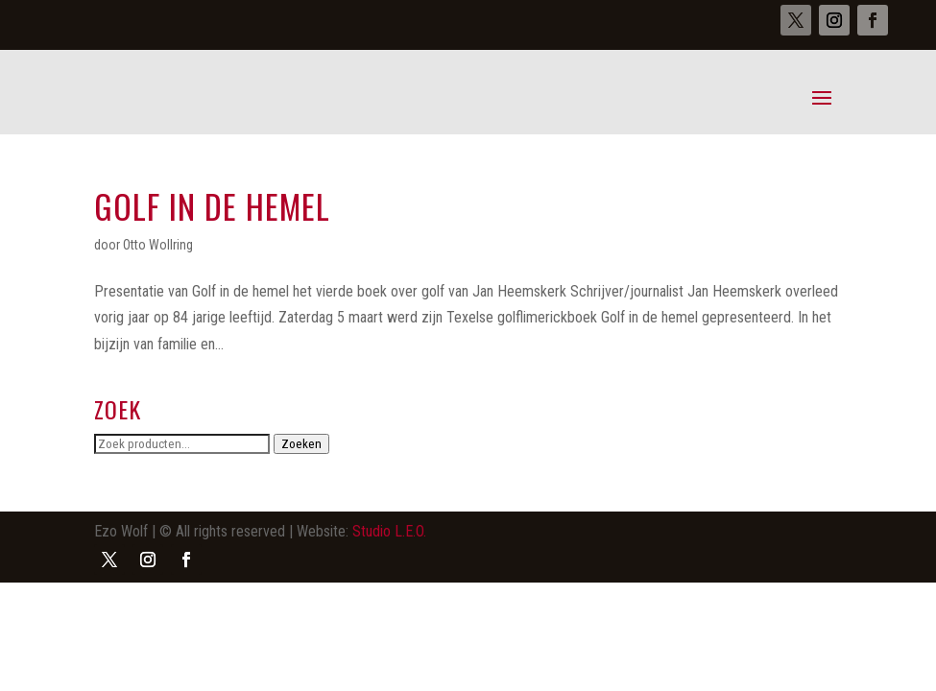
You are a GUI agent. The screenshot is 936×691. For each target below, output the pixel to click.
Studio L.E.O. (389, 531)
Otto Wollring (158, 244)
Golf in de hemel (212, 205)
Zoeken (301, 444)
